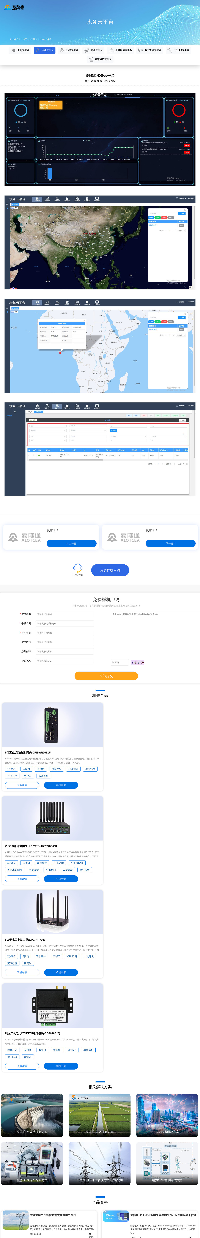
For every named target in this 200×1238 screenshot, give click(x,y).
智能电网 (70, 1201)
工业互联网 (5, 1211)
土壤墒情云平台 (120, 50)
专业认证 (136, 1211)
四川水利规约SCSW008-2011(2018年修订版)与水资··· (62, 1073)
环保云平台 (69, 50)
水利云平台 (20, 50)
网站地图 (17, 1233)
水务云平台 (46, 39)
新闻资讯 (131, 7)
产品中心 (63, 7)
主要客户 (136, 1217)
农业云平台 (93, 50)
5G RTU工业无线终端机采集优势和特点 (51, 1124)
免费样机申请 (110, 570)
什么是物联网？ (151, 1139)
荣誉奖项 (136, 1206)
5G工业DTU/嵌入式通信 (11, 1196)
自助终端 (70, 1190)
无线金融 (70, 1222)
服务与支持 (113, 7)
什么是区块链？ (151, 1124)
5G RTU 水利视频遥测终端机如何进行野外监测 (51, 1146)
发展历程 (136, 1201)
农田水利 (70, 1227)
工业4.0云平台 (178, 50)
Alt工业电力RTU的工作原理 (51, 1131)
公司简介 (136, 1190)
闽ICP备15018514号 (186, 1233)
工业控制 (70, 1196)
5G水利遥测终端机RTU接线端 (51, 1153)
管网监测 (70, 1206)
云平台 (78, 7)
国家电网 (4, 1201)
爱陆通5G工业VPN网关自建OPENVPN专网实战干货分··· (163, 1033)
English (190, 7)
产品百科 (103, 1190)
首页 (48, 7)
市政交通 (70, 1211)
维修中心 (103, 1206)
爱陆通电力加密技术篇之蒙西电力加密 (53, 1033)
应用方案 (95, 7)
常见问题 (103, 1201)
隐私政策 (6, 1233)
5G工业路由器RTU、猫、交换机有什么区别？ (51, 1139)
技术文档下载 (105, 1196)
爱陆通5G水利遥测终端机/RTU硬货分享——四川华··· (162, 1073)
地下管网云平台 (149, 50)
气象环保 (70, 1217)
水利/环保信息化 (7, 1206)
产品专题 (103, 1211)
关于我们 (149, 7)
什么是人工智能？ (151, 1131)
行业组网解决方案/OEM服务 (13, 1222)
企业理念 (136, 1196)
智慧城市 (4, 1217)
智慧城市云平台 (100, 59)
